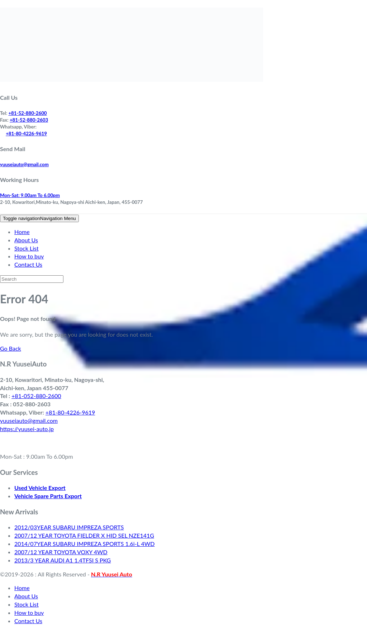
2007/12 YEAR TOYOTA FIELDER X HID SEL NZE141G (84, 535)
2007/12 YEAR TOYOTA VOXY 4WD (61, 551)
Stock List (26, 248)
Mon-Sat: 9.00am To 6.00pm (30, 195)
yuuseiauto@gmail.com (24, 164)
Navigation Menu (39, 218)
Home (22, 231)
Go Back (10, 348)
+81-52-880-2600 (27, 113)
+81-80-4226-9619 (26, 133)
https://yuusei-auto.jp (27, 428)
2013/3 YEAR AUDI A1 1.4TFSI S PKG (62, 560)
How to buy (29, 256)
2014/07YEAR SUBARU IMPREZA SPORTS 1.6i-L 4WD (84, 543)
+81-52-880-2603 (29, 120)
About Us (26, 240)
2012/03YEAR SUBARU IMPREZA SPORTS (69, 527)
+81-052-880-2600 (36, 395)
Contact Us (28, 264)
